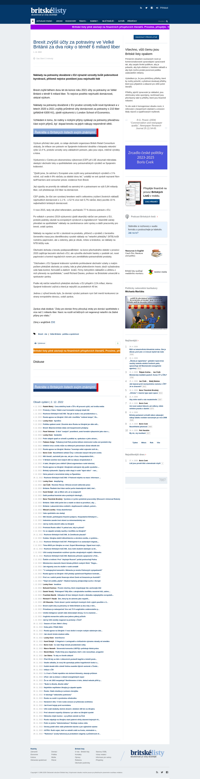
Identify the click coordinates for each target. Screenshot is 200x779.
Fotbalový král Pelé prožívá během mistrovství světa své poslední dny (83, 442)
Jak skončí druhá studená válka (56, 634)
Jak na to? (133, 233)
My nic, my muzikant (140, 433)
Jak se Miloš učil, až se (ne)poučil (67, 492)
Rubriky (94, 21)
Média (53, 757)
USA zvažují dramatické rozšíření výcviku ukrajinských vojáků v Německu (72, 552)
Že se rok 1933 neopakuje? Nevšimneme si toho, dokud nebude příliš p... (73, 680)
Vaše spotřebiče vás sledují (54, 513)
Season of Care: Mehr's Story (55, 624)
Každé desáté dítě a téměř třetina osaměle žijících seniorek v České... (71, 666)
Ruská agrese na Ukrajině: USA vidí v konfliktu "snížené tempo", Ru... (70, 417)
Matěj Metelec (154, 381)
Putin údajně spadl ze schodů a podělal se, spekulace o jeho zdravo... (70, 439)
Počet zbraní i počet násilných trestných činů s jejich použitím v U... (81, 602)
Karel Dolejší (48, 492)
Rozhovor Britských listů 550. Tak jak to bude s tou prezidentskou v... (70, 414)
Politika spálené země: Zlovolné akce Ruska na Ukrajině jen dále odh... (71, 424)
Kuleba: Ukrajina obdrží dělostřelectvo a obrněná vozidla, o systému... (70, 538)
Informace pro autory (103, 757)
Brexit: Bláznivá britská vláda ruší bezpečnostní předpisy (65, 428)
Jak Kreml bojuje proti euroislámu (57, 705)
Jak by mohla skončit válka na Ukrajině (58, 524)
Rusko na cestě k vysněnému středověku (60, 698)
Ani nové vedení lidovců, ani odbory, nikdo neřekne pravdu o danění (146, 407)
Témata (83, 21)
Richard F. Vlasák (50, 599)
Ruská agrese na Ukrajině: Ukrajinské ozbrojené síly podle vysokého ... (71, 467)
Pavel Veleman (49, 432)
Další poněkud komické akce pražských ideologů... (63, 495)
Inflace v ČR (49, 670)
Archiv (59, 21)
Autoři (121, 21)
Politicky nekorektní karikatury (141, 290)
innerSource (60, 638)
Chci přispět (151, 202)
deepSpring (58, 481)
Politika (54, 755)
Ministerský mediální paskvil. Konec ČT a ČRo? (148, 376)
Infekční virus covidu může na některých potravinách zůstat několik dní (71, 446)
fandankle (58, 435)
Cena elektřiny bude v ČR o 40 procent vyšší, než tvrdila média (79, 406)
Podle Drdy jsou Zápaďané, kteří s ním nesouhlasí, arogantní (79, 652)
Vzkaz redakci (101, 755)
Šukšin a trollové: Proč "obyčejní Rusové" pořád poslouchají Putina (70, 560)
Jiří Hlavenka (48, 602)
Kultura (33, 757)
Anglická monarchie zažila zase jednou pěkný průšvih (64, 617)
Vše (158, 443)
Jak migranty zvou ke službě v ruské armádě (60, 567)
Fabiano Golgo (49, 442)
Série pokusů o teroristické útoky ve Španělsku (61, 474)
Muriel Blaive (49, 652)
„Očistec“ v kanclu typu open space (146, 393)
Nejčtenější (108, 21)
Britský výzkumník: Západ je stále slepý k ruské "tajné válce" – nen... (70, 471)
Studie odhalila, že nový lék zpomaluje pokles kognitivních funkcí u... (71, 663)
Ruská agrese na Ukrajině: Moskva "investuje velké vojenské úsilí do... (71, 449)
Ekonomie (34, 755)
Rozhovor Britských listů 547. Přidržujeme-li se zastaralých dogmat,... (71, 542)
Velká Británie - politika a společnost (64, 334)
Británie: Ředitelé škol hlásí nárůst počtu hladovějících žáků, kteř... (69, 488)
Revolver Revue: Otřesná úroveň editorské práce (71, 485)
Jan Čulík (46, 485)
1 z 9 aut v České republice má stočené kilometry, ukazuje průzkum (70, 673)
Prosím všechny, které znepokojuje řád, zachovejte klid (79, 588)
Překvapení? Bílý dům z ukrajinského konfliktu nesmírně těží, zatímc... (82, 591)
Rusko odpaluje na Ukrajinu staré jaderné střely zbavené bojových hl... (72, 720)
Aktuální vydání (44, 21)
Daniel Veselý (48, 591)
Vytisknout (40, 343)
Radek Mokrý (48, 406)
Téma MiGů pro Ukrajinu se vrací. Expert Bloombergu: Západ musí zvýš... (72, 545)
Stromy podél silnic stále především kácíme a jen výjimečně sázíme (70, 727)
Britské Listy (147, 754)
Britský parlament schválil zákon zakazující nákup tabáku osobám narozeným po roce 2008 (148, 417)
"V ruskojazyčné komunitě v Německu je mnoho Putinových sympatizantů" (72, 570)
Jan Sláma (48, 656)
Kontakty (78, 755)
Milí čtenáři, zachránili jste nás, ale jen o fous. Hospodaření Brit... (68, 456)
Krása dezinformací (64, 510)
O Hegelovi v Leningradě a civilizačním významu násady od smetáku (82, 641)
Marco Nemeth (50, 648)
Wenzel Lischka (49, 510)
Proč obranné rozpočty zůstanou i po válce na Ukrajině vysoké (69, 713)
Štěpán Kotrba (144, 372)
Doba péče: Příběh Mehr (53, 627)
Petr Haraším (144, 430)
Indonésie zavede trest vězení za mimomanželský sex (64, 520)
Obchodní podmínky (82, 763)
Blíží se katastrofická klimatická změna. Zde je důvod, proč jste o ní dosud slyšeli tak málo (147, 352)
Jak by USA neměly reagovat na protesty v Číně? (62, 620)
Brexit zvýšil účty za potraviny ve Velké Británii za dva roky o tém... (69, 606)
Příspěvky (132, 21)
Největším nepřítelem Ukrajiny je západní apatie (63, 688)
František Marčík (49, 595)
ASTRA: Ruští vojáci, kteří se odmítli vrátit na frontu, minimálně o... (70, 730)
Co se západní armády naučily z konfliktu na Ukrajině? (64, 531)
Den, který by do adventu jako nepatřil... (73, 599)
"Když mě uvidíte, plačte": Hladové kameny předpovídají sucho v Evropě (72, 581)
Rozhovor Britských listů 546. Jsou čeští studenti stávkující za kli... (70, 549)
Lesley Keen (48, 421)
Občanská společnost (39, 760)
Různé (53, 760)
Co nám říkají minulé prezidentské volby (70, 645)
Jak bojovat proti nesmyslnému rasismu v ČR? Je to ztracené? (148, 385)
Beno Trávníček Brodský (52, 499)
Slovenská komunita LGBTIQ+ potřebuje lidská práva (78, 648)
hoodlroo (57, 584)
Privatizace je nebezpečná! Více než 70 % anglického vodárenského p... (71, 609)
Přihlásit (162, 8)
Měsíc (143, 443)
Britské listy (50, 12)
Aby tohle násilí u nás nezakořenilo (145, 399)
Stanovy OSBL (101, 752)
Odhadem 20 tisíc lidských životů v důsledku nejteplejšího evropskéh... (85, 595)
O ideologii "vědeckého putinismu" (58, 695)
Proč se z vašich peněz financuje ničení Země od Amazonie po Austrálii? (71, 577)
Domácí (54, 752)
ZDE (53, 322)
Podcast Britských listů (140, 216)
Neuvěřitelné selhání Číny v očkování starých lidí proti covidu (77, 453)
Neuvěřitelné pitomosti (140, 427)
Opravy (77, 757)
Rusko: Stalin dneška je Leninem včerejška (61, 691)
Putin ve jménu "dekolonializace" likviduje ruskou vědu (66, 723)
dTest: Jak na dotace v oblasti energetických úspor (64, 677)
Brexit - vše (42, 334)
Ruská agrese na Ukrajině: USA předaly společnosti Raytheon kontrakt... (71, 574)
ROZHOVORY (70, 21)
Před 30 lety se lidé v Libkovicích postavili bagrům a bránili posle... (70, 659)
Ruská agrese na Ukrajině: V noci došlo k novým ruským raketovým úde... (73, 631)
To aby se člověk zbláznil (63, 656)
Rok (151, 443)
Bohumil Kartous (50, 588)
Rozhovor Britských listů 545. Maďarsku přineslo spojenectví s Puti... (71, 556)
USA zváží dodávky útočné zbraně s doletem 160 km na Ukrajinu (69, 709)
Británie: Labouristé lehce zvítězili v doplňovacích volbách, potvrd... (70, 506)
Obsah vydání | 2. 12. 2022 (48, 402)
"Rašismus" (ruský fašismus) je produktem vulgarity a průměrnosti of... (72, 734)
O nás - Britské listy (82, 752)
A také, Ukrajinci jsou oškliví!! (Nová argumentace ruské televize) (68, 463)
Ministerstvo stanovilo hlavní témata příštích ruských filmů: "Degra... (70, 563)
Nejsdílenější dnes (135, 454)
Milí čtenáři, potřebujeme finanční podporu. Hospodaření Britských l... (70, 517)
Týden (135, 443)
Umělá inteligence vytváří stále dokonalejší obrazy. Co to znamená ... (70, 613)
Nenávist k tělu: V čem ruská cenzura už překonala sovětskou (68, 702)
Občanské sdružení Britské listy (57, 772)
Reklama (78, 760)
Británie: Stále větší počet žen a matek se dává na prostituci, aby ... (69, 503)
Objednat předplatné (146, 37)
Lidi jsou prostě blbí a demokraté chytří (146, 463)
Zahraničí (34, 752)
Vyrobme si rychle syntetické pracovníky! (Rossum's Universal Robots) (92, 499)
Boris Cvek (47, 453)
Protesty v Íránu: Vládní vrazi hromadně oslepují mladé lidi (66, 410)
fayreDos (57, 421)
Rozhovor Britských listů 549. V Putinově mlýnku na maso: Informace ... (72, 478)
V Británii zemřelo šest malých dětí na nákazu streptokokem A (67, 460)
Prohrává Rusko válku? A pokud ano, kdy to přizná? (63, 528)
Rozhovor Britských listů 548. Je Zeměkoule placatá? (65, 535)
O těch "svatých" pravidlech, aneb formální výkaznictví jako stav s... (83, 432)
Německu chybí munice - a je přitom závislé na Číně (64, 716)
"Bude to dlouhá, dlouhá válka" (56, 684)
